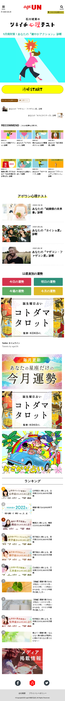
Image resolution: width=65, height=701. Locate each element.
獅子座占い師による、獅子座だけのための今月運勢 (42, 554)
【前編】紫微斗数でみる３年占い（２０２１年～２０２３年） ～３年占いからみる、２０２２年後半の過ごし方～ (42, 605)
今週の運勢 (16, 291)
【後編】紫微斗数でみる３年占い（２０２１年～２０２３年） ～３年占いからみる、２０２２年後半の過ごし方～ (42, 587)
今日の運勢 (16, 281)
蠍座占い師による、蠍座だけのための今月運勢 (42, 524)
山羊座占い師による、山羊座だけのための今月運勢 (42, 493)
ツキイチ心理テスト (10, 100)
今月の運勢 (48, 291)
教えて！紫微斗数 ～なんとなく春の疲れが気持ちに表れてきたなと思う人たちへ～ (42, 637)
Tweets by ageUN (10, 346)
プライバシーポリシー (38, 693)
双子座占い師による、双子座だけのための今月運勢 (42, 539)
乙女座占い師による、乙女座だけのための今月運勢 (42, 570)
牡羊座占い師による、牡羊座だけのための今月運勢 (42, 621)
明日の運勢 (48, 281)
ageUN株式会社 (31, 697)
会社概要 (22, 693)
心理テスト (25, 100)
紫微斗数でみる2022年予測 (42, 508)
